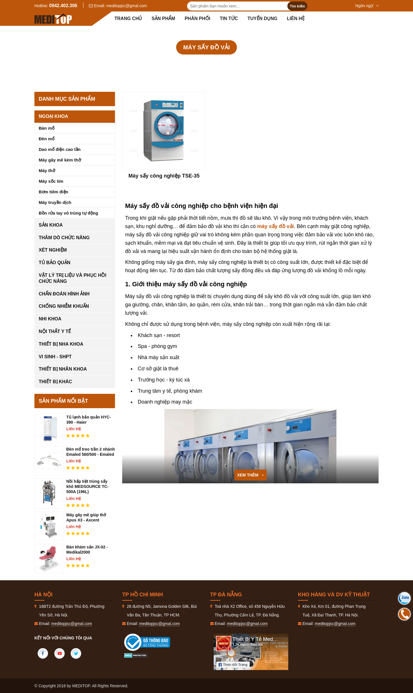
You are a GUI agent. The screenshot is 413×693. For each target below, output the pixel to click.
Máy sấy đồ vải (264, 63)
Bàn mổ (46, 128)
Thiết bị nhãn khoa (63, 369)
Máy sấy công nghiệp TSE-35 (164, 176)
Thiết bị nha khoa (61, 344)
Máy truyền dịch (55, 202)
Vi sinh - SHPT (55, 356)
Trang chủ (128, 18)
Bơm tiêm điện (53, 191)
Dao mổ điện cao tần (60, 149)
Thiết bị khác (55, 381)
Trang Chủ (144, 63)
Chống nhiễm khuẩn (217, 63)
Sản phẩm (163, 18)
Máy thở (47, 170)
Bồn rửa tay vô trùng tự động (68, 213)
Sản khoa (51, 225)
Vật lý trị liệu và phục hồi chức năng (72, 278)
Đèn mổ (46, 138)
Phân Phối (197, 18)
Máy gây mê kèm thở (60, 159)
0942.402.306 (63, 5)
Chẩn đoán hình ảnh (64, 293)
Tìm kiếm (297, 6)
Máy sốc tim (51, 181)
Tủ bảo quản (54, 262)
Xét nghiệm (53, 250)
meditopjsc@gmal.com (126, 5)
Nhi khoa (50, 318)
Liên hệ (295, 18)
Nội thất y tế (55, 331)
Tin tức (229, 18)
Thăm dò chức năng (64, 237)
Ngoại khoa (53, 116)
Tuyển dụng (263, 18)
